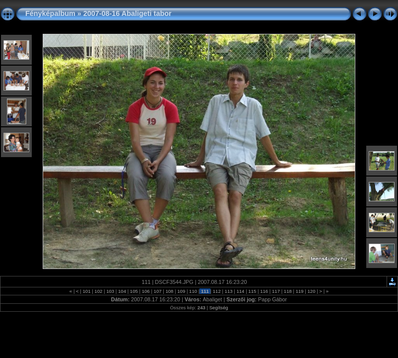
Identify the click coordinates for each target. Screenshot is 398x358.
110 (193, 291)
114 (240, 291)
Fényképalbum (50, 13)
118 (287, 291)
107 (157, 291)
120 (311, 291)
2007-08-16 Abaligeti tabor (127, 13)
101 (86, 291)
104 (122, 291)
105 (134, 291)
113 (228, 291)
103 (110, 291)
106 (145, 291)
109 (181, 291)
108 (169, 291)
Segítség (218, 307)
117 (275, 291)
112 (216, 291)
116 (264, 291)
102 (98, 291)
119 (299, 291)
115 (252, 291)
